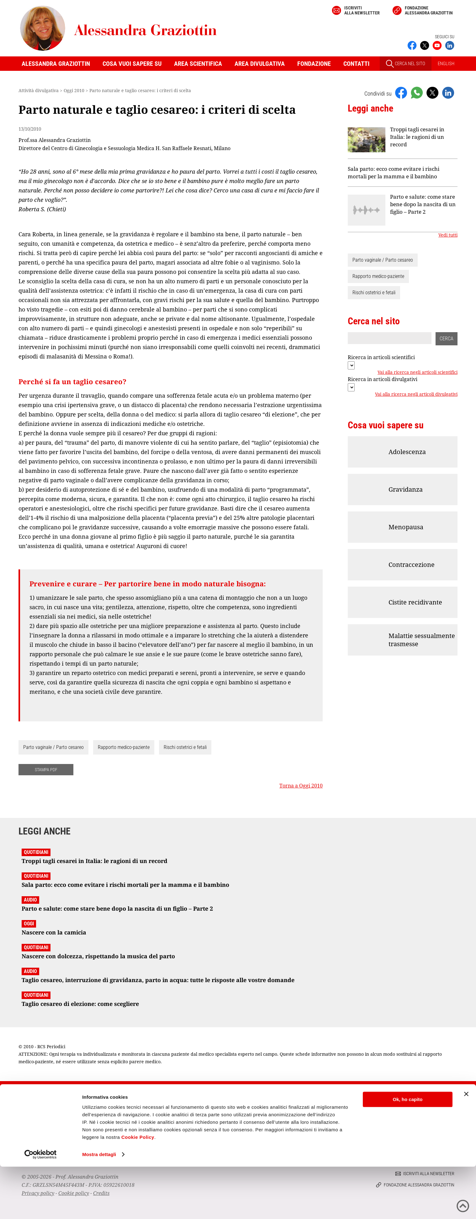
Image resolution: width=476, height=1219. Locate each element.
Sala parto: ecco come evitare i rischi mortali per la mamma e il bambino (393, 172)
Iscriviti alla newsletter (362, 10)
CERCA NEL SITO (405, 64)
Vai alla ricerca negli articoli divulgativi (416, 394)
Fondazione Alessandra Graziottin (429, 10)
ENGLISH (446, 63)
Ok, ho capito (407, 1151)
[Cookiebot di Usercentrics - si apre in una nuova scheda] (40, 1206)
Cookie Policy (137, 1189)
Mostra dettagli (99, 1206)
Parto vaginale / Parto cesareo (53, 747)
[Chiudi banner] (466, 1146)
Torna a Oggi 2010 (301, 785)
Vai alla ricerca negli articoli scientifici (417, 372)
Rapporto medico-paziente (124, 747)
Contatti (356, 63)
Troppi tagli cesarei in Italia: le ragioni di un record (417, 137)
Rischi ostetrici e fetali (185, 747)
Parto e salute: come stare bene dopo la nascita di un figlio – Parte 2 (423, 204)
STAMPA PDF (46, 769)
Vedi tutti (447, 235)
